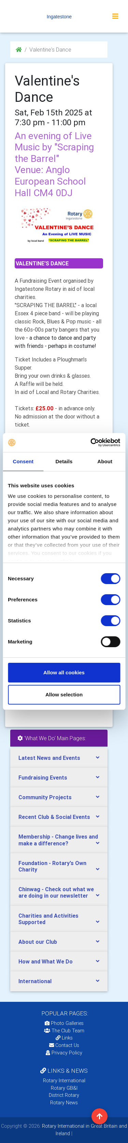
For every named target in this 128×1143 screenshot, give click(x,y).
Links (64, 1038)
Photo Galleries (64, 1023)
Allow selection (64, 694)
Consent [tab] (23, 461)
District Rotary (64, 1095)
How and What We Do (45, 961)
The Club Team (64, 1031)
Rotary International (64, 1081)
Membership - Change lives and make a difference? (58, 839)
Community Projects (45, 797)
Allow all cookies (64, 672)
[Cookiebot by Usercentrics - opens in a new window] (91, 442)
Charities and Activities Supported (48, 918)
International (35, 981)
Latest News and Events (49, 757)
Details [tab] (64, 461)
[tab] (59, 758)
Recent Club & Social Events (54, 816)
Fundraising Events (42, 777)
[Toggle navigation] (115, 16)
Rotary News (64, 1103)
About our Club (37, 941)
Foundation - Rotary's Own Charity (52, 866)
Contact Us (64, 1045)
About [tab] (104, 461)
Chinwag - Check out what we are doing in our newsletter (56, 892)
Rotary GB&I (64, 1088)
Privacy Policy (64, 1053)
